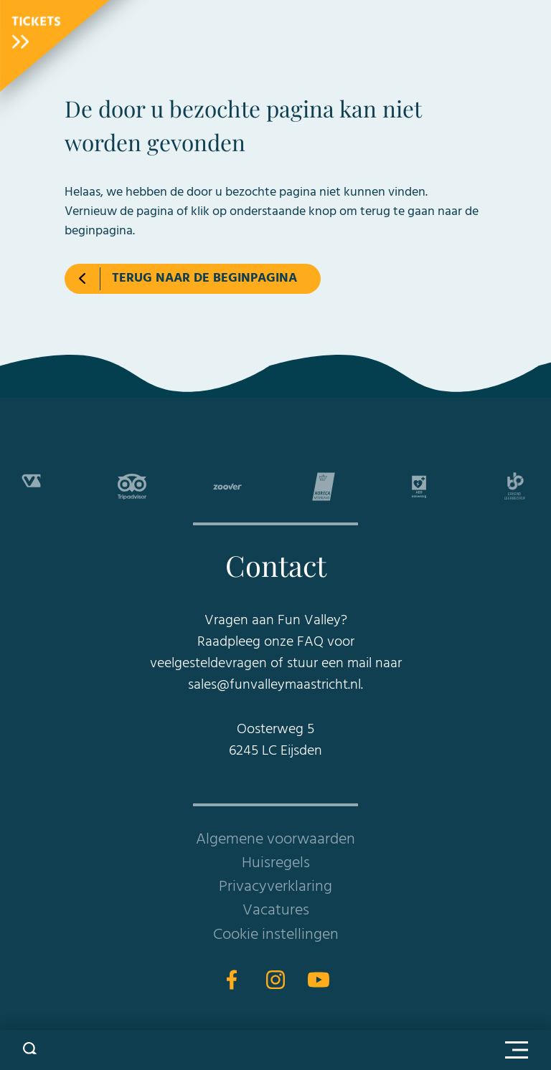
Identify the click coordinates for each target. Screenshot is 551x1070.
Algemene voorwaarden (275, 839)
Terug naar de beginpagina (204, 278)
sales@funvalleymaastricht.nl (274, 685)
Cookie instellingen (276, 934)
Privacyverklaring (275, 887)
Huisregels (276, 863)
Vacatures (275, 910)
